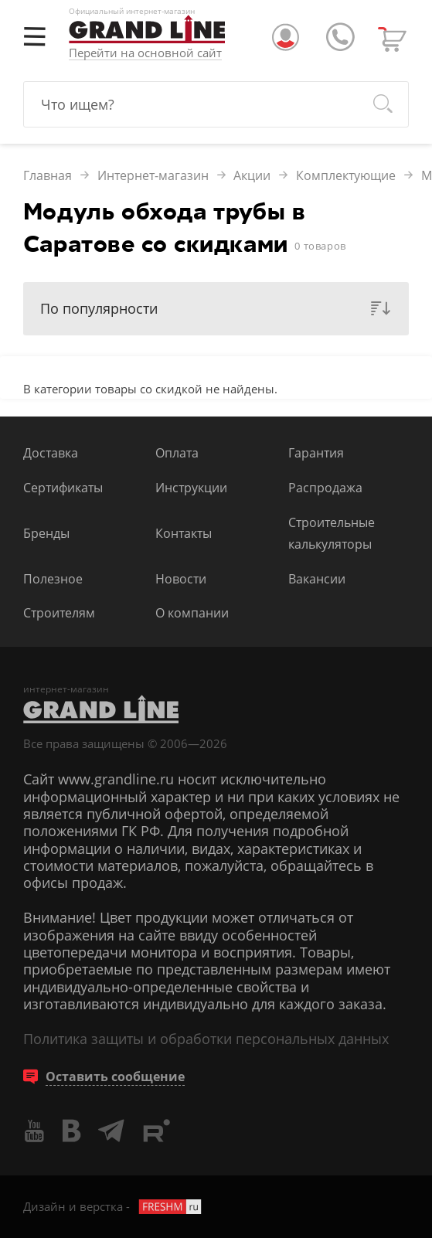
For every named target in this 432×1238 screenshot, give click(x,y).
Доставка (50, 452)
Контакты (183, 533)
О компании (192, 612)
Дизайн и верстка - (113, 1206)
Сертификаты (63, 487)
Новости (180, 578)
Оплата (177, 452)
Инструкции (191, 487)
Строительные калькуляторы (331, 533)
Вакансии (316, 578)
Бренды (46, 533)
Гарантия (316, 452)
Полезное (53, 578)
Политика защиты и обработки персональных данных (206, 1038)
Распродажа (325, 487)
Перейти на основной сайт (145, 53)
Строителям (59, 612)
